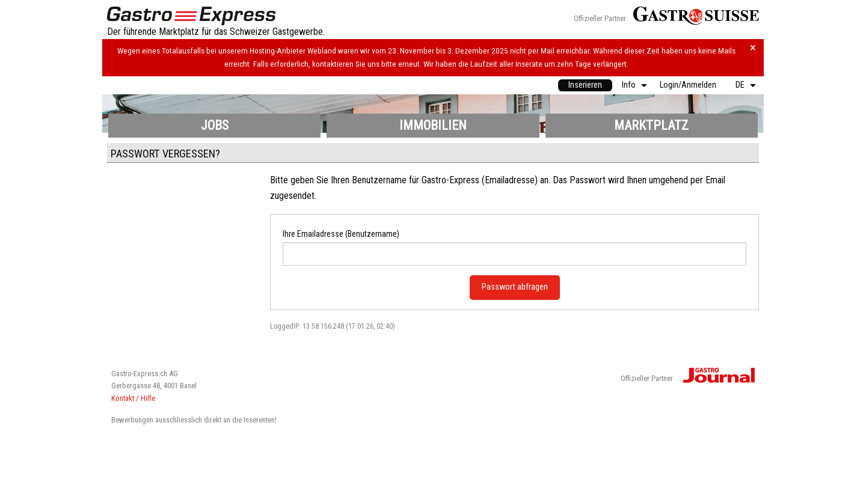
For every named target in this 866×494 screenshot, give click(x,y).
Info (629, 85)
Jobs (215, 125)
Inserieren (585, 85)
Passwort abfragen (515, 287)
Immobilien (433, 125)
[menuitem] (585, 85)
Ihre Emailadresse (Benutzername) (341, 234)
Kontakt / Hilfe (133, 398)
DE (740, 85)
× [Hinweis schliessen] (753, 47)
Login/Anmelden (688, 85)
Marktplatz (651, 125)
